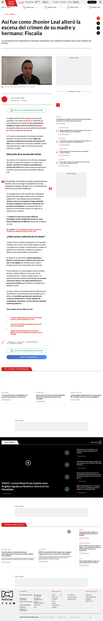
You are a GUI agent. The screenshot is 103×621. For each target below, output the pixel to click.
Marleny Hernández (32, 342)
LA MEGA (54, 607)
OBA (35, 607)
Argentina (63, 127)
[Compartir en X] (98, 28)
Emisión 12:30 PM (50, 7)
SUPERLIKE (88, 599)
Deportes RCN (37, 2)
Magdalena (5, 392)
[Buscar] (100, 2)
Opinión (69, 2)
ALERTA (54, 603)
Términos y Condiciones (75, 617)
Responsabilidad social (26, 595)
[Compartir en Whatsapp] (98, 33)
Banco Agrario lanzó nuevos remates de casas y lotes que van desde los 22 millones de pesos (75, 162)
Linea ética (37, 605)
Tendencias (63, 2)
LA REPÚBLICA (71, 595)
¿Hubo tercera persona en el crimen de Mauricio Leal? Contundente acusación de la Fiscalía (26, 332)
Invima (81, 529)
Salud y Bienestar (45, 2)
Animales (62, 138)
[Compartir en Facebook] (98, 23)
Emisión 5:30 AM (28, 7)
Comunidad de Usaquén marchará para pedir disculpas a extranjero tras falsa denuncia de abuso (74, 120)
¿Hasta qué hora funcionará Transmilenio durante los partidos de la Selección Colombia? (50, 397)
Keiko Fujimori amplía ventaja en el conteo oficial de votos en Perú (89, 561)
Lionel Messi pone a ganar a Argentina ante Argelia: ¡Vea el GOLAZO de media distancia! (89, 463)
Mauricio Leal (22, 128)
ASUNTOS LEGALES (72, 597)
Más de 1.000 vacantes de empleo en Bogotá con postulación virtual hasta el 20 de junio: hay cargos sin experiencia (90, 548)
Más (96, 442)
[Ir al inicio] (11, 3)
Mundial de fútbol (76, 392)
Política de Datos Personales (48, 617)
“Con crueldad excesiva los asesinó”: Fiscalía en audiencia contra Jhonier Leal (24, 230)
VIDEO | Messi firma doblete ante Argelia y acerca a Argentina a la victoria (87, 451)
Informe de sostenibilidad (38, 599)
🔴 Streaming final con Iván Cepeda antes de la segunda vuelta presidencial (74, 152)
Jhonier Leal (10, 342)
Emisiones (7, 7)
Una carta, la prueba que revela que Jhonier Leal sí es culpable (26, 325)
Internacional (29, 2)
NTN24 (53, 595)
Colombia (21, 2)
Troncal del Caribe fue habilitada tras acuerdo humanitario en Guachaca (14, 396)
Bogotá (58, 116)
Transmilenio (40, 392)
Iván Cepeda (63, 149)
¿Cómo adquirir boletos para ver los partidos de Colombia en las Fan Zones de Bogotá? (86, 396)
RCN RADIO (54, 599)
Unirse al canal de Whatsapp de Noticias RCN (27, 110)
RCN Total (55, 597)
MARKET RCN (89, 601)
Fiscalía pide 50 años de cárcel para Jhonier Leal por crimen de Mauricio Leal (26, 318)
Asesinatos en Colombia (15, 343)
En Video (10, 442)
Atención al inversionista (23, 610)
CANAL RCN (92, 2)
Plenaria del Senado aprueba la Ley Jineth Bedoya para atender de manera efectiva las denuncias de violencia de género (89, 475)
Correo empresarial (25, 605)
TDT (61, 595)
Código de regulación (26, 601)
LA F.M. (53, 601)
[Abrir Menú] (3, 2)
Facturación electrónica (37, 595)
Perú (80, 558)
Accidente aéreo (6, 549)
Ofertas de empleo (84, 543)
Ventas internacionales (38, 602)
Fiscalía (29, 123)
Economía (56, 2)
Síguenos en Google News (27, 357)
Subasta (62, 159)
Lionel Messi (42, 549)
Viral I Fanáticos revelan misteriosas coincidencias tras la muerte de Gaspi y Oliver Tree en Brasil (17, 554)
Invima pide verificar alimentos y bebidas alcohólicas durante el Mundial (88, 533)
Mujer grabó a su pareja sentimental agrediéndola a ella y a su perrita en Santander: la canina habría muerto (76, 141)
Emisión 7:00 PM (72, 7)
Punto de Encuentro (76, 2)
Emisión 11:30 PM (94, 7)
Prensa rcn (23, 607)
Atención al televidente (23, 599)
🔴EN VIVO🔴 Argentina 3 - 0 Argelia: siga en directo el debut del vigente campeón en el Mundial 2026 (75, 131)
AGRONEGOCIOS (72, 599)
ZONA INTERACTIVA (91, 597)
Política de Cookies (62, 617)
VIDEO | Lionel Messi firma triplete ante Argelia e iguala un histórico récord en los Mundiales (25, 486)
